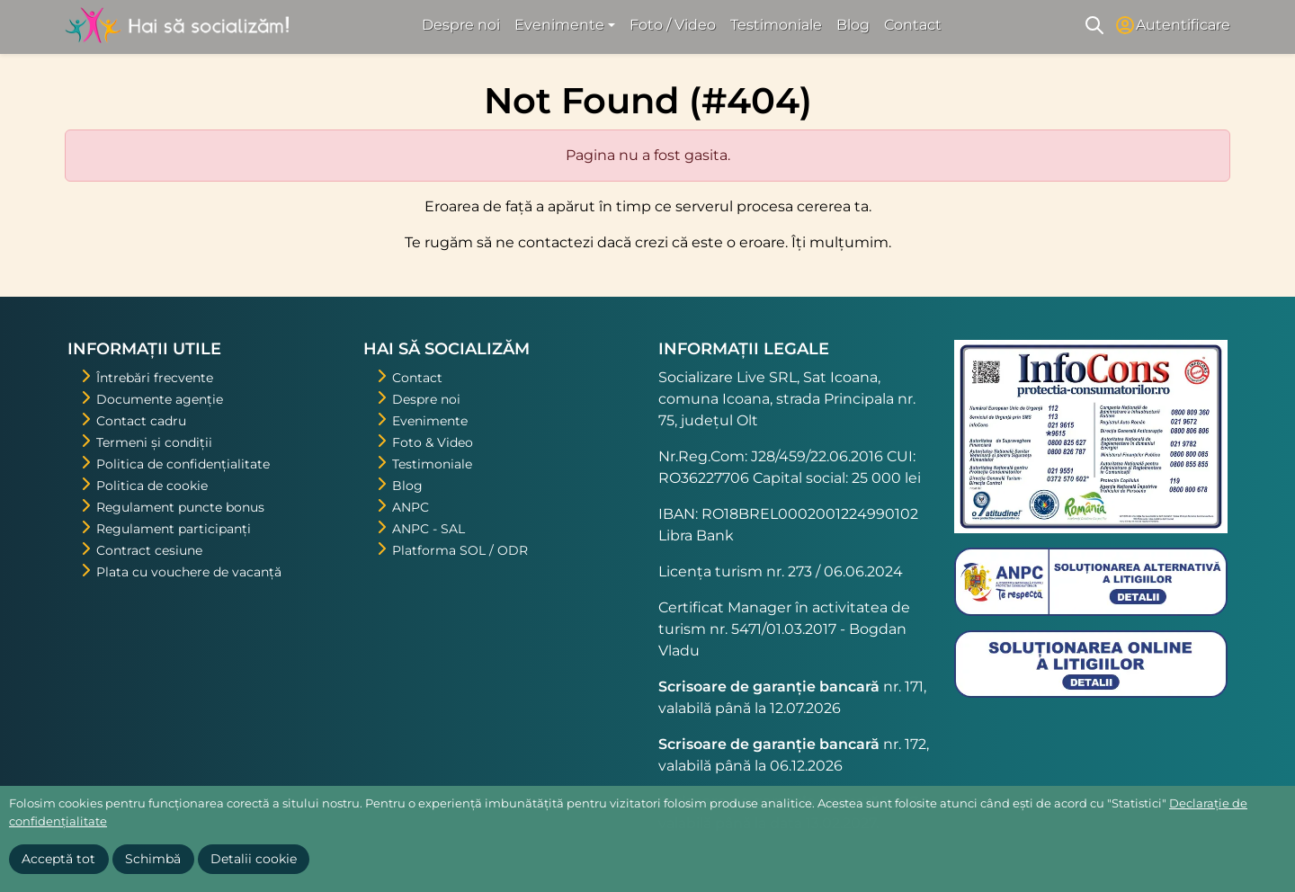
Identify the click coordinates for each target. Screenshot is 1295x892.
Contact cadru (141, 421)
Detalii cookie (253, 859)
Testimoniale (776, 24)
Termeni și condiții (154, 442)
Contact (913, 24)
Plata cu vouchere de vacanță (188, 572)
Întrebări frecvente (154, 378)
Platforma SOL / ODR (460, 550)
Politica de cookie (152, 485)
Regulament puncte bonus (180, 507)
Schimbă (153, 859)
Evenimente (430, 421)
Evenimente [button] (559, 24)
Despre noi (461, 24)
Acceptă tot (58, 859)
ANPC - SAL (428, 529)
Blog (853, 24)
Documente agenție (159, 399)
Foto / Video (673, 24)
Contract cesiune (149, 550)
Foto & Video (432, 442)
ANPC (410, 507)
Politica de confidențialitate (183, 464)
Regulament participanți (173, 529)
